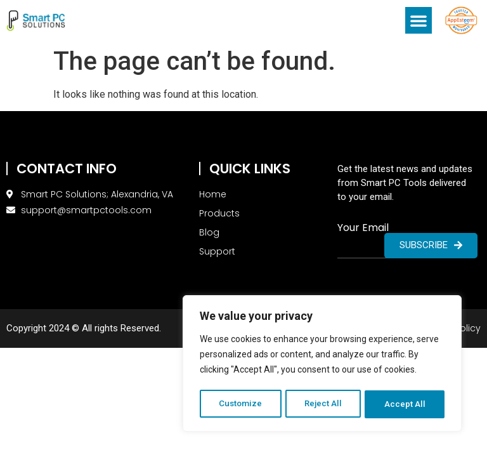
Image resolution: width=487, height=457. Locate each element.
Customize (240, 404)
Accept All (405, 404)
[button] (418, 20)
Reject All (324, 404)
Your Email (363, 228)
